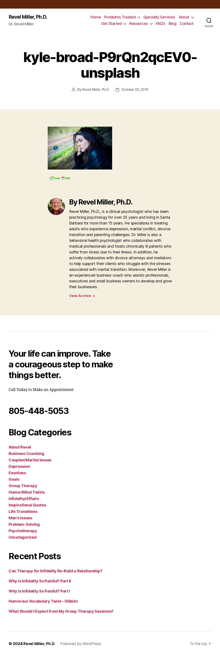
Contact (187, 23)
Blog (172, 23)
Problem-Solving (24, 524)
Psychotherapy (23, 531)
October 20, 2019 (135, 90)
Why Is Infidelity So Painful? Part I (39, 591)
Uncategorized (23, 537)
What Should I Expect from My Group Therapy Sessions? (61, 611)
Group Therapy (23, 486)
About (184, 17)
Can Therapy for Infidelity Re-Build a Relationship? (55, 571)
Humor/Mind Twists (27, 492)
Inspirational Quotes (27, 505)
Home (95, 17)
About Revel (20, 447)
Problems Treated (120, 17)
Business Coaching (26, 453)
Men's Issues (20, 518)
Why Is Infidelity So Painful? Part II (40, 581)
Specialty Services (159, 17)
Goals (14, 479)
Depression (19, 466)
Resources (138, 23)
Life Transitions (23, 511)
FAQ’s (160, 23)
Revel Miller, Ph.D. (29, 17)
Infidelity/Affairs (24, 499)
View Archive (82, 296)
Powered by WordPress (81, 644)
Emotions (17, 473)
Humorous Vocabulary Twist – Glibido (43, 601)
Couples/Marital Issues (30, 460)
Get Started (111, 23)
